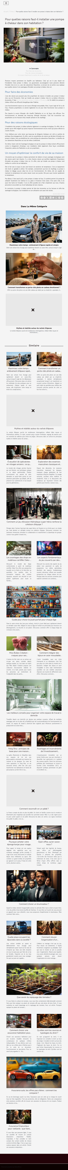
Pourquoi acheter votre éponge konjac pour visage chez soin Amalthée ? (19, 844)
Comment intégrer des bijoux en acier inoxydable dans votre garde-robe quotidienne (49, 656)
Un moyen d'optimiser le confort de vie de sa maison (34, 75)
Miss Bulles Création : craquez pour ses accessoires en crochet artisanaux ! (19, 656)
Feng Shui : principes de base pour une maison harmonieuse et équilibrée (18, 751)
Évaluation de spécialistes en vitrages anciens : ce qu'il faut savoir (19, 464)
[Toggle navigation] (6, 3)
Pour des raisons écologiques (34, 73)
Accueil (6, 11)
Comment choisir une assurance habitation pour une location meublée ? (18, 1033)
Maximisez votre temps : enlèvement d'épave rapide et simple (34, 245)
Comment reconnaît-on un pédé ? (34, 808)
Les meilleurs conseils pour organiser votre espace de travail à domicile (34, 714)
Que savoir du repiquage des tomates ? (34, 997)
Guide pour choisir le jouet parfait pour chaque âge (34, 619)
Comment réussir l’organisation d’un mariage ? (49, 940)
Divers (12, 11)
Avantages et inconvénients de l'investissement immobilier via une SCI (49, 751)
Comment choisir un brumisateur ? (34, 904)
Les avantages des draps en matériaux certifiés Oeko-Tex (19, 560)
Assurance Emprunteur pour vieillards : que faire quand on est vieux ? (19, 1129)
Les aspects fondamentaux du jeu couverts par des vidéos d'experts (49, 560)
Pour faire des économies (34, 71)
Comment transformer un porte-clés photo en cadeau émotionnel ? (34, 287)
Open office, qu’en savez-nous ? (49, 843)
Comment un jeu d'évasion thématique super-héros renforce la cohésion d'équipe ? (34, 523)
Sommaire (35, 68)
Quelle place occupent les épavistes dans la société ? (19, 938)
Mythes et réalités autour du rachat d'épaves (34, 328)
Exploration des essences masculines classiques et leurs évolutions (49, 464)
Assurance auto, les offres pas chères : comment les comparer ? (34, 1091)
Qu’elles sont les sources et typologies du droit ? (49, 1031)
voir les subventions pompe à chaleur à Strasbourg (32, 100)
